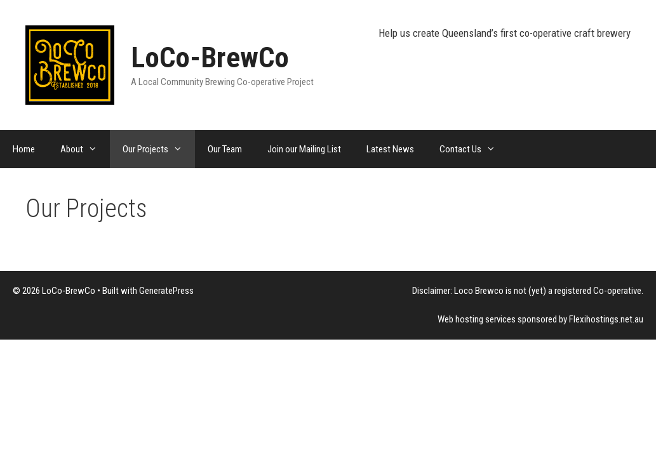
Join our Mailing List (304, 149)
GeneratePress (166, 290)
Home (24, 149)
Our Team (225, 149)
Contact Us (473, 149)
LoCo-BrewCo (210, 57)
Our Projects (159, 149)
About (85, 149)
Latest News (390, 149)
